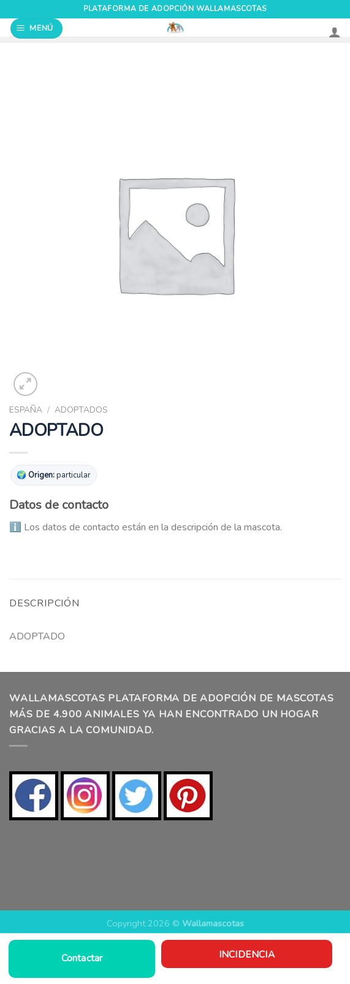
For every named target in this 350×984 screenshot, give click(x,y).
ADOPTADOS (81, 410)
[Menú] (36, 28)
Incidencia (247, 954)
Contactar (82, 958)
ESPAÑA (25, 410)
